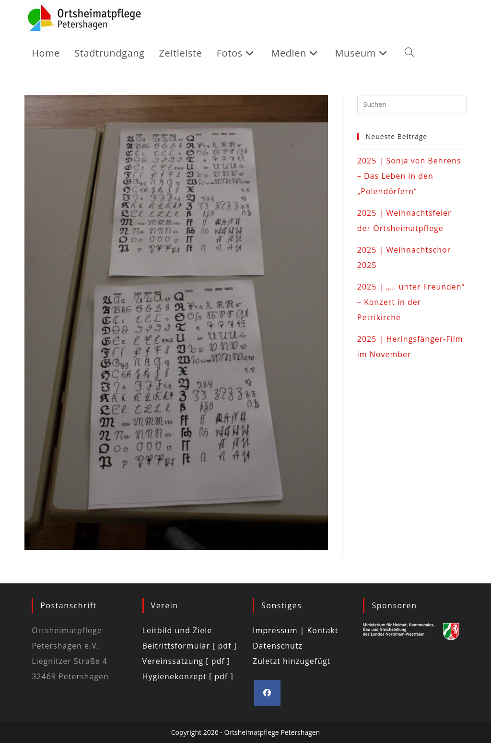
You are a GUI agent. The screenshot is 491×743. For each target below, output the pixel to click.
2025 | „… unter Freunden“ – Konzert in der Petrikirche (411, 302)
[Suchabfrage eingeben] (412, 104)
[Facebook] (267, 693)
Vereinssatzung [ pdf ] (186, 661)
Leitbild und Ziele (177, 630)
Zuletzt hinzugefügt (291, 661)
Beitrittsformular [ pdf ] (189, 645)
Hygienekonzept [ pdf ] (188, 676)
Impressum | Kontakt (296, 630)
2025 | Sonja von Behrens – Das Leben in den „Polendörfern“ (409, 176)
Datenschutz (278, 645)
